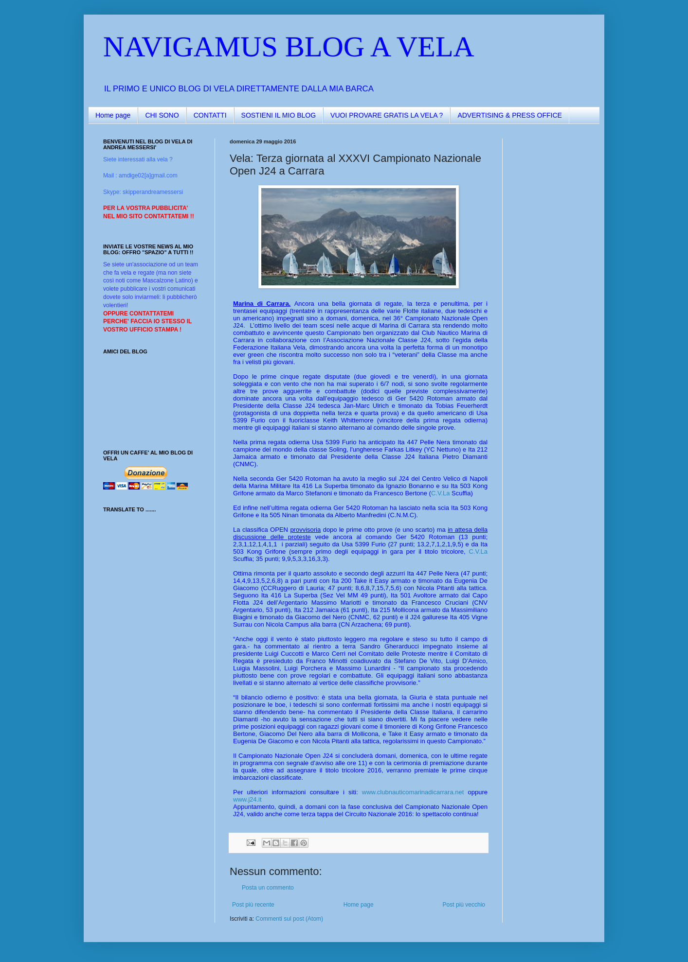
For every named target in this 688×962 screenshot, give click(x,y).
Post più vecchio (464, 904)
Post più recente (253, 904)
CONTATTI (210, 115)
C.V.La (440, 493)
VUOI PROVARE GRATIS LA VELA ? (386, 115)
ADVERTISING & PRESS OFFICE (509, 115)
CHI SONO (162, 115)
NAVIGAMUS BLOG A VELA (288, 47)
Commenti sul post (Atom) (289, 918)
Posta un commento (268, 887)
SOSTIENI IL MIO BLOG (278, 115)
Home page (112, 115)
